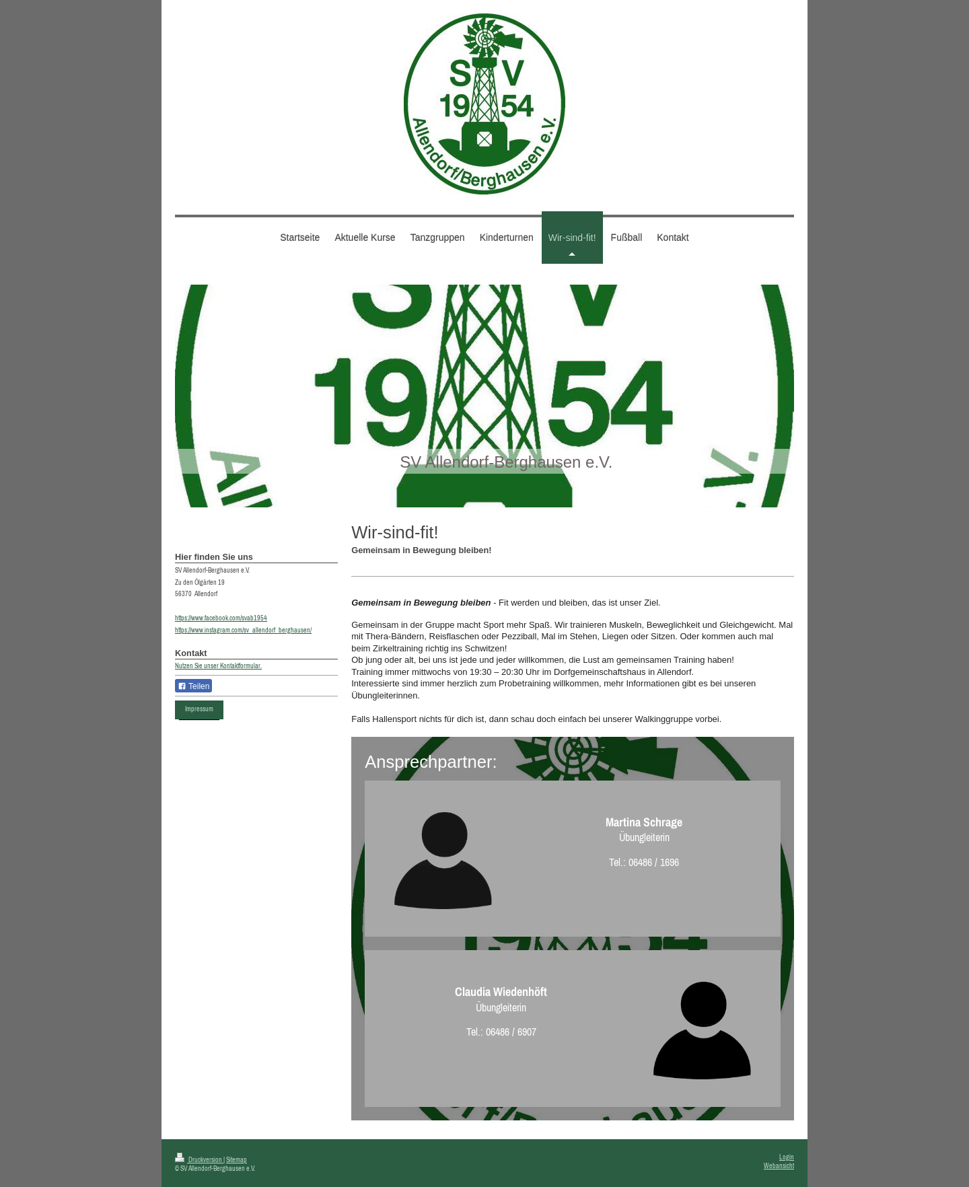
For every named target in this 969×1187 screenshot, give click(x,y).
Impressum (199, 709)
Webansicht (779, 1166)
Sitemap (236, 1159)
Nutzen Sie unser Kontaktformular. (218, 666)
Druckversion (199, 1159)
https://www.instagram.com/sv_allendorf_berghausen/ (243, 630)
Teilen (193, 686)
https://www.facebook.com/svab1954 (221, 618)
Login (786, 1157)
